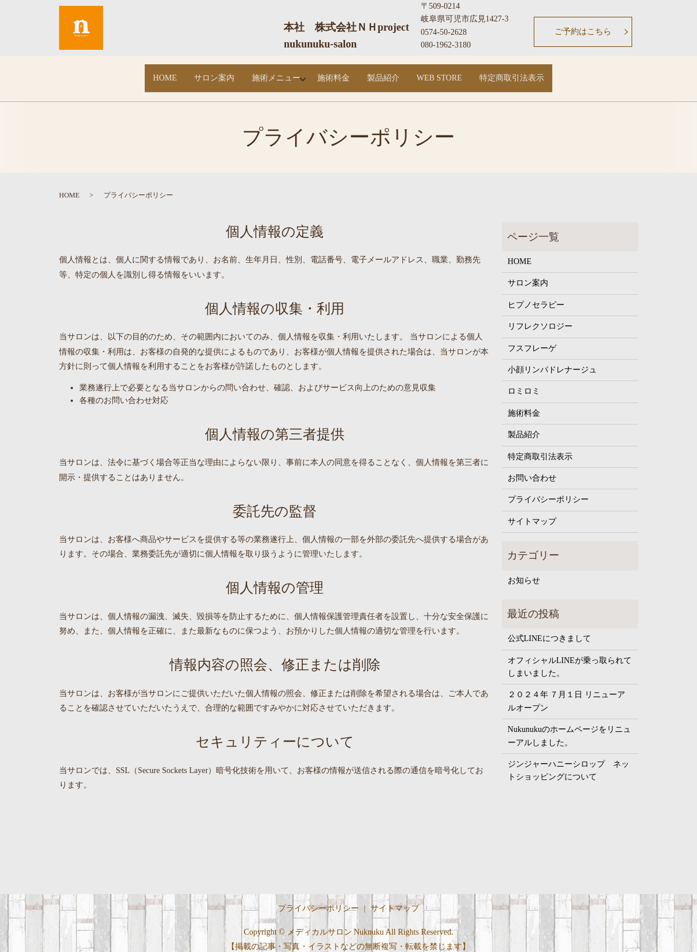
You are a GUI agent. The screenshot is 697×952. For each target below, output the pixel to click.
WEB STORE (453, 72)
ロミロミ (524, 381)
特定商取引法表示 (533, 72)
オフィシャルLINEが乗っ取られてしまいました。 (570, 656)
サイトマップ (532, 511)
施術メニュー (268, 72)
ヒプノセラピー (536, 294)
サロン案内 (199, 72)
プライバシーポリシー (548, 489)
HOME (143, 72)
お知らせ (524, 570)
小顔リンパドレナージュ (552, 359)
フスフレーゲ (532, 338)
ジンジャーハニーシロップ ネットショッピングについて (568, 760)
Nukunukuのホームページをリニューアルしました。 (569, 726)
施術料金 (333, 72)
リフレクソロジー (540, 316)
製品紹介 (390, 72)
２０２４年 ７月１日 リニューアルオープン (566, 691)
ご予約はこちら (583, 31)
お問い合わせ (532, 467)
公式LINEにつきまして (549, 628)
